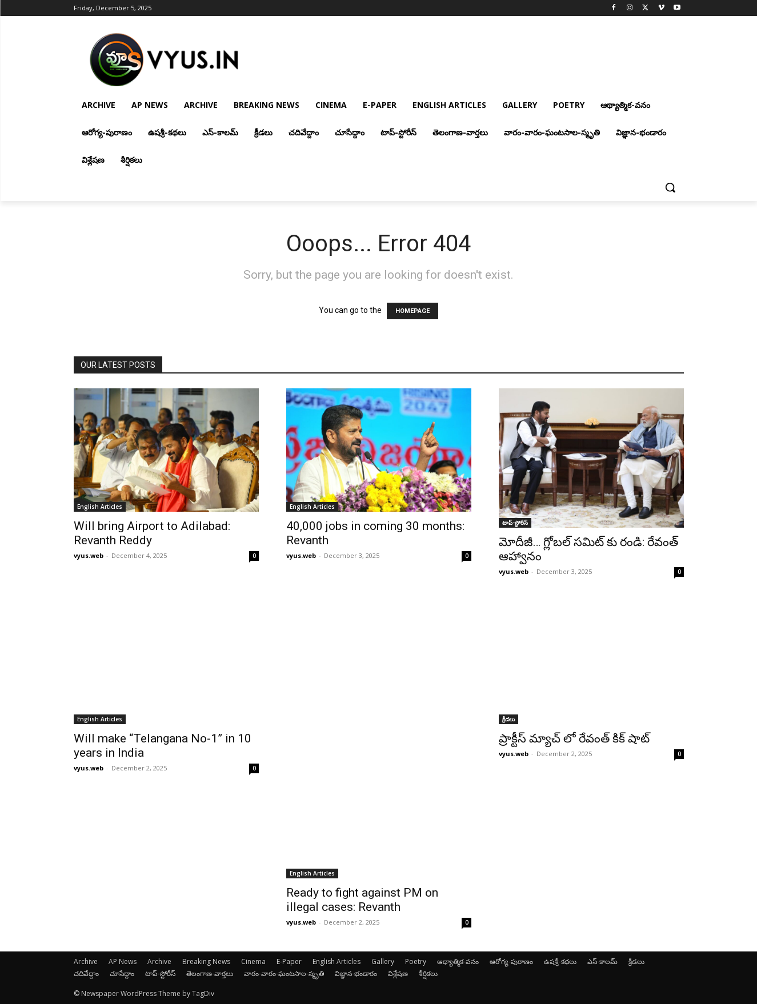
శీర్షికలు (428, 973)
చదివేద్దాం (86, 973)
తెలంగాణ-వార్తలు (209, 973)
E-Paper (289, 961)
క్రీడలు (508, 719)
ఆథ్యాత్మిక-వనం (458, 961)
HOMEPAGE (412, 311)
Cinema (253, 961)
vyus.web (88, 555)
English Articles (99, 507)
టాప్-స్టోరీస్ (515, 523)
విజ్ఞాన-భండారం (356, 973)
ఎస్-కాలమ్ (602, 961)
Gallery (382, 961)
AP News (123, 961)
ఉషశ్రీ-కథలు (560, 961)
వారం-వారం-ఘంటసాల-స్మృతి (284, 973)
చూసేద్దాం (122, 973)
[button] (670, 187)
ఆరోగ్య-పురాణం (511, 961)
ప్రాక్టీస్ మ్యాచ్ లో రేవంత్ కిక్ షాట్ (574, 738)
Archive (86, 961)
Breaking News (206, 961)
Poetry (415, 961)
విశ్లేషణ (398, 973)
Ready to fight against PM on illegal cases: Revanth (362, 900)
